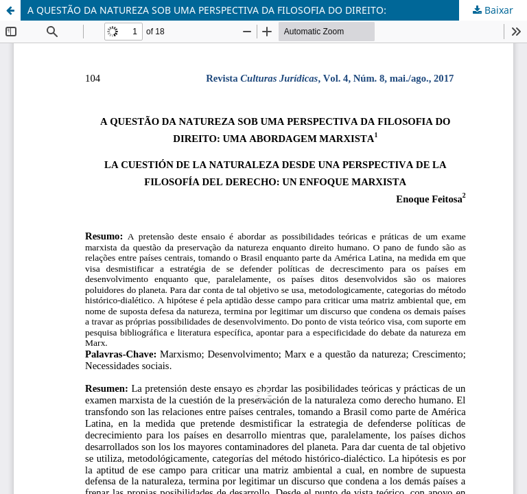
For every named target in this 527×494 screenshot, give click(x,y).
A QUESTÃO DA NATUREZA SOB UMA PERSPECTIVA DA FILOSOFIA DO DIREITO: (206, 9)
